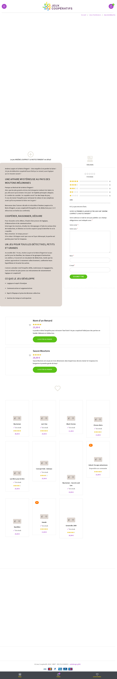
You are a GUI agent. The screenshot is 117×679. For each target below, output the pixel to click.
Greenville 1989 (71, 526)
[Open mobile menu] (4, 6)
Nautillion (17, 527)
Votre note (74, 225)
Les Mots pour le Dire (17, 479)
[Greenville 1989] (71, 511)
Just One (44, 424)
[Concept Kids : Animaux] (44, 455)
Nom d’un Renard (42, 320)
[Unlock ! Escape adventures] (98, 453)
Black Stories (71, 424)
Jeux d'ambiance (95, 15)
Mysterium (17, 424)
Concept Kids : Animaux (44, 469)
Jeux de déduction (110, 15)
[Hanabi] (44, 510)
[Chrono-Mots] (98, 412)
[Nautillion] (17, 512)
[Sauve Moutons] (19, 361)
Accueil (84, 15)
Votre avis (74, 229)
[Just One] (44, 412)
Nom (72, 256)
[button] (45, 339)
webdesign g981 (75, 664)
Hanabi (44, 522)
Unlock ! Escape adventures (98, 465)
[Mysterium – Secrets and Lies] (71, 462)
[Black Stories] (71, 412)
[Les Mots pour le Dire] (17, 460)
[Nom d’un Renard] (19, 331)
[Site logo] (57, 6)
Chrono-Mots (98, 425)
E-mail (72, 265)
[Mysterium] (17, 412)
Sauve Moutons (41, 351)
